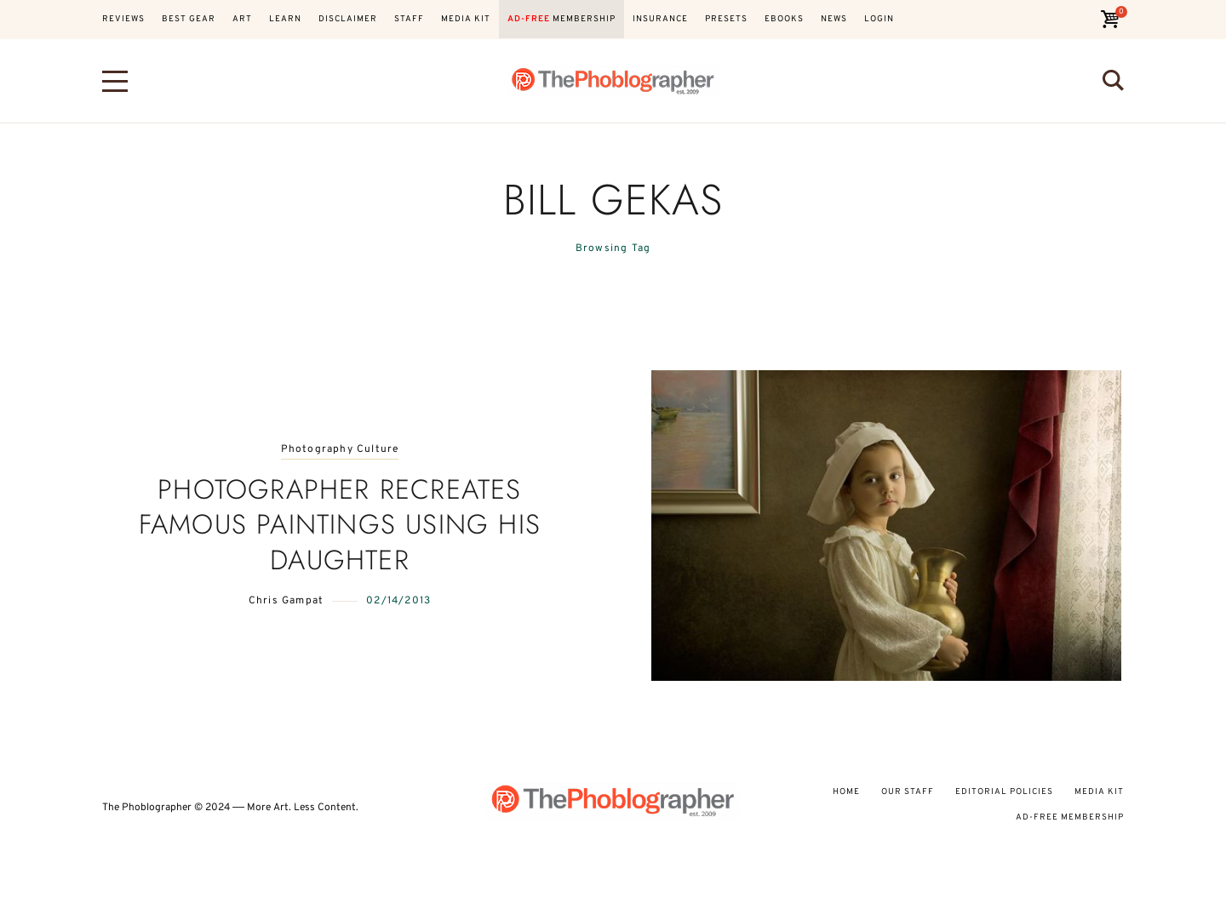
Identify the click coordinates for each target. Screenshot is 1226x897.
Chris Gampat (286, 601)
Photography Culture (340, 449)
